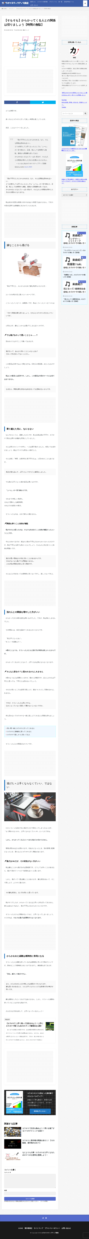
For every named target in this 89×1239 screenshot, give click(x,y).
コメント (7, 1172)
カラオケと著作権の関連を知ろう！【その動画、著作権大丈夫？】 (38, 1141)
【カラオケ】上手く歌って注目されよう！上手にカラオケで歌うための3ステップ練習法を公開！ (24, 1024)
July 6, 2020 (28, 167)
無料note (33, 1)
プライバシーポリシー (52, 1228)
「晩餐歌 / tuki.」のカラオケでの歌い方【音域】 (74, 276)
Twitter (64, 107)
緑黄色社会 (82, 281)
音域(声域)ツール (69, 1)
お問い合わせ (34, 5)
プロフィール (53, 1)
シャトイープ (82, 233)
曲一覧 (60, 1)
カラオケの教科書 (42, 1)
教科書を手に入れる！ (40, 1111)
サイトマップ (38, 1228)
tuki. (84, 257)
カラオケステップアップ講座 (50, 1232)
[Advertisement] (30, 82)
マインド (11, 8)
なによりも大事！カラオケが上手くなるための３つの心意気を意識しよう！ (38, 1153)
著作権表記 (28, 1228)
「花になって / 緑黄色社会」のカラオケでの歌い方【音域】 (74, 300)
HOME (5, 8)
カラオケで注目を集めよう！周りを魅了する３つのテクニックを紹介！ (38, 1129)
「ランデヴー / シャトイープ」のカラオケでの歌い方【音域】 (74, 251)
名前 (5, 1190)
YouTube (64, 100)
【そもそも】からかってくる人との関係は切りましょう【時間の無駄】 (33, 8)
